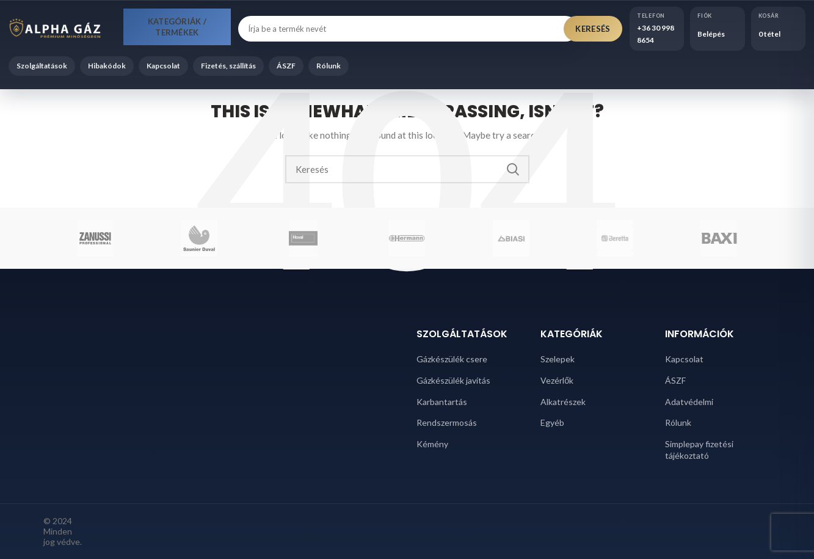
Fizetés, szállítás (228, 65)
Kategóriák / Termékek (177, 26)
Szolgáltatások (41, 65)
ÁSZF (286, 65)
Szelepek (557, 359)
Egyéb (552, 422)
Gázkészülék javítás (453, 380)
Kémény (432, 444)
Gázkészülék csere (451, 359)
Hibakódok (107, 65)
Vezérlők (556, 380)
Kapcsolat (163, 65)
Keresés (592, 29)
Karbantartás (441, 401)
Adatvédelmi (689, 401)
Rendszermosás (446, 422)
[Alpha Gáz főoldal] (62, 29)
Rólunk (328, 65)
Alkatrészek (563, 401)
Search (513, 169)
